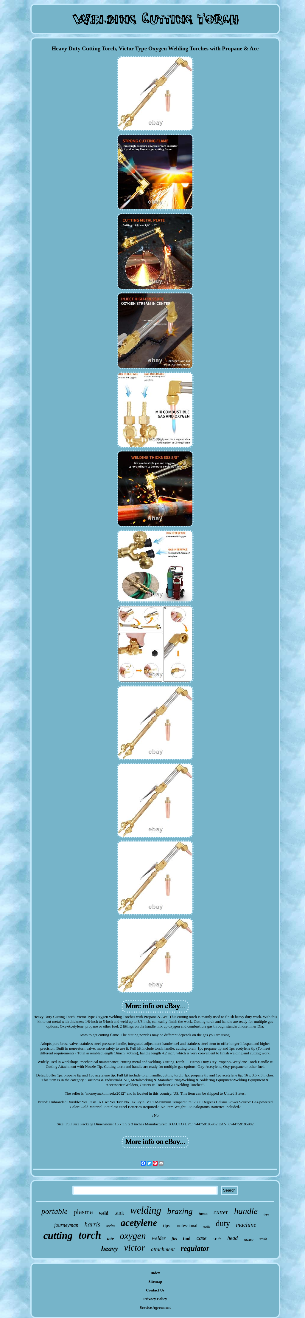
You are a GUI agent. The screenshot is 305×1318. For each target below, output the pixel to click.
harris (92, 1224)
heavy (109, 1248)
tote (110, 1238)
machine (246, 1224)
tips (166, 1225)
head (232, 1238)
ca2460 (248, 1239)
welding (145, 1210)
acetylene (139, 1222)
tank (119, 1212)
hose (203, 1214)
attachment (163, 1249)
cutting (57, 1235)
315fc (217, 1239)
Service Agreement (155, 1307)
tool (187, 1238)
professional (186, 1225)
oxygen (133, 1236)
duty (223, 1223)
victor (134, 1247)
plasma (83, 1212)
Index (155, 1273)
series (110, 1226)
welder (159, 1238)
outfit (206, 1226)
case (202, 1238)
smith (263, 1239)
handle (246, 1211)
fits (174, 1239)
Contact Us (155, 1290)
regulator (195, 1248)
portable (54, 1211)
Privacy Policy (155, 1299)
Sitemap (155, 1281)
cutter (221, 1212)
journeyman (66, 1225)
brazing (180, 1211)
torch (90, 1235)
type (266, 1214)
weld (103, 1213)
